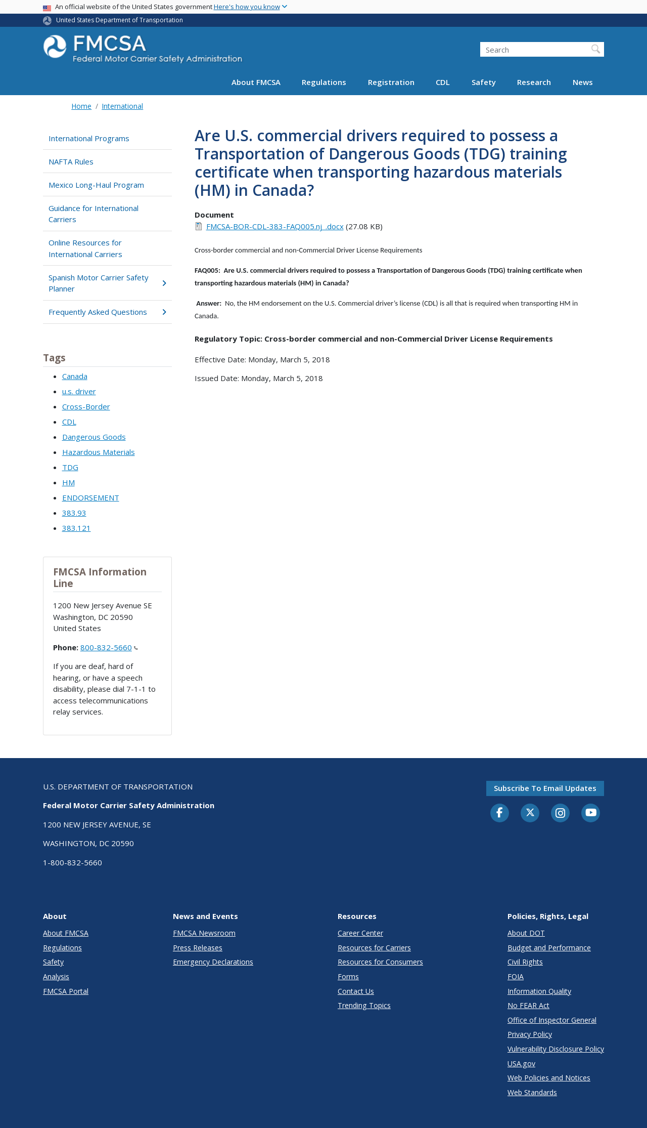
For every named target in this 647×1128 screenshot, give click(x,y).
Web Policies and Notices (548, 1077)
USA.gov (521, 1063)
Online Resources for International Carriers (85, 248)
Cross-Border (86, 406)
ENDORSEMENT (90, 497)
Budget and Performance (549, 947)
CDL (443, 82)
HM (68, 482)
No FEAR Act (528, 1005)
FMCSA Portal (65, 991)
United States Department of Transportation (119, 20)
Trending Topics (364, 1005)
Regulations (324, 82)
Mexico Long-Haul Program (96, 185)
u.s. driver (79, 391)
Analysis (56, 976)
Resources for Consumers (380, 962)
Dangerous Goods (94, 437)
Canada (74, 376)
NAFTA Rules (71, 161)
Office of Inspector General (551, 1020)
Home (81, 106)
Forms (348, 976)
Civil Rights (525, 962)
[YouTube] (590, 813)
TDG (70, 467)
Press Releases (197, 947)
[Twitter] (530, 813)
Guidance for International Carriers (93, 214)
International (122, 106)
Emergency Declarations (213, 962)
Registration (391, 82)
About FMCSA (256, 82)
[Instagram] (560, 814)
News (583, 82)
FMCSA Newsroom (204, 933)
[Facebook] (500, 813)
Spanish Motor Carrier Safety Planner (107, 283)
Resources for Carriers (374, 947)
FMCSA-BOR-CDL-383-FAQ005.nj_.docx (275, 226)
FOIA (515, 976)
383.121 (76, 528)
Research (534, 82)
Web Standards (532, 1092)
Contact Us (356, 991)
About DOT (526, 933)
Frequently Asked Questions (107, 312)
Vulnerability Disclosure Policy (555, 1049)
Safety (484, 82)
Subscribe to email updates (545, 788)
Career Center (360, 933)
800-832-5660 (109, 647)
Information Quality (539, 991)
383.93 (74, 513)
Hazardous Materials (98, 452)
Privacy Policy (529, 1034)
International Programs (89, 138)
